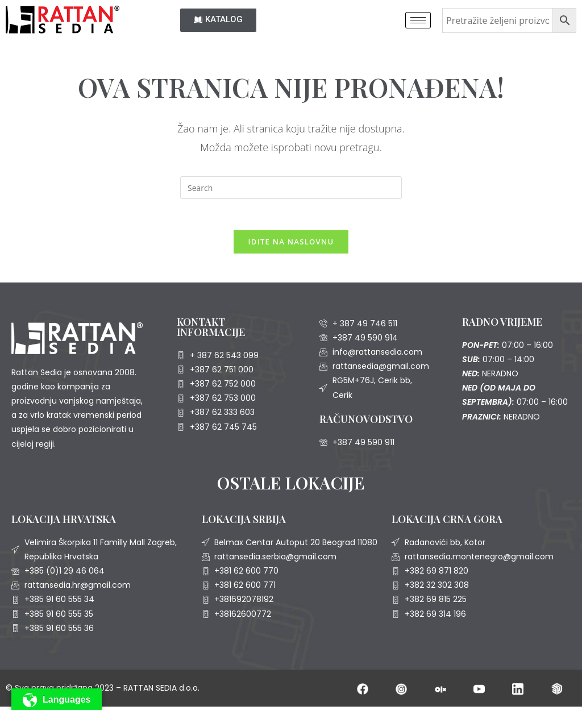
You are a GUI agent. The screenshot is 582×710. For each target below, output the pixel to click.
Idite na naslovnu (291, 244)
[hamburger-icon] (418, 20)
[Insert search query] (291, 187)
